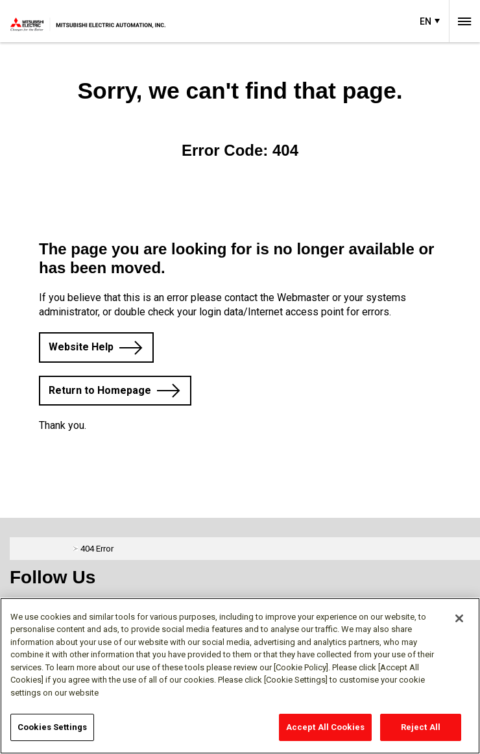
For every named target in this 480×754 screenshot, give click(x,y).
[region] (240, 676)
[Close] (459, 618)
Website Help (81, 347)
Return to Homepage (100, 390)
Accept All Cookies (325, 727)
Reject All (420, 727)
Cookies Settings (52, 727)
